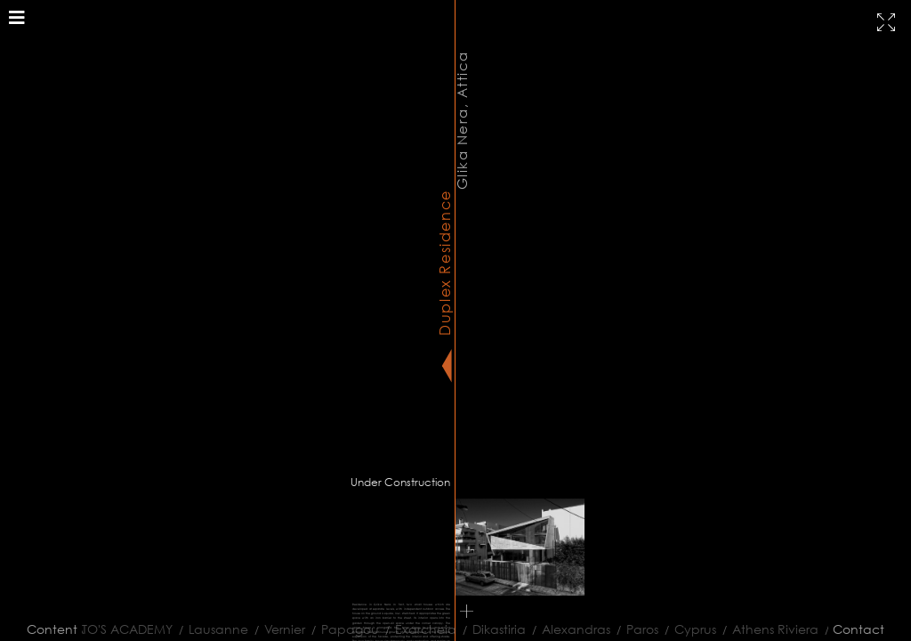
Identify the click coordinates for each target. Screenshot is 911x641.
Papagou (343, 629)
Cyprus (688, 629)
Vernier (277, 629)
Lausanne (211, 629)
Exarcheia (418, 629)
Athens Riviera (768, 629)
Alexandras (569, 629)
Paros (635, 629)
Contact (858, 629)
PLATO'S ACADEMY (110, 629)
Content (52, 629)
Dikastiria (492, 629)
